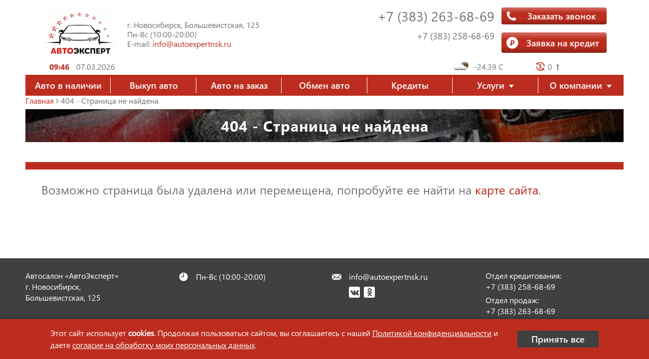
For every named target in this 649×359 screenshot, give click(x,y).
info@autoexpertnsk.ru (192, 43)
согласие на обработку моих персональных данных (163, 345)
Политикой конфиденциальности (431, 333)
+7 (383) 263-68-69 (435, 15)
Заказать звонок (561, 15)
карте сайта (506, 189)
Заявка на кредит (562, 42)
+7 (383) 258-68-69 (455, 36)
